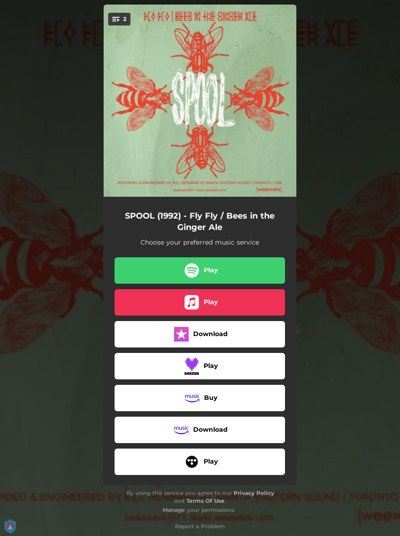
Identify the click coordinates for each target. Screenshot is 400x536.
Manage (174, 509)
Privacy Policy (254, 493)
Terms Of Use (205, 500)
